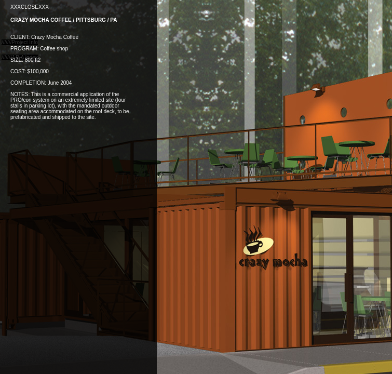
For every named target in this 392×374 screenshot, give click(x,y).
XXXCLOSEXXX (29, 7)
